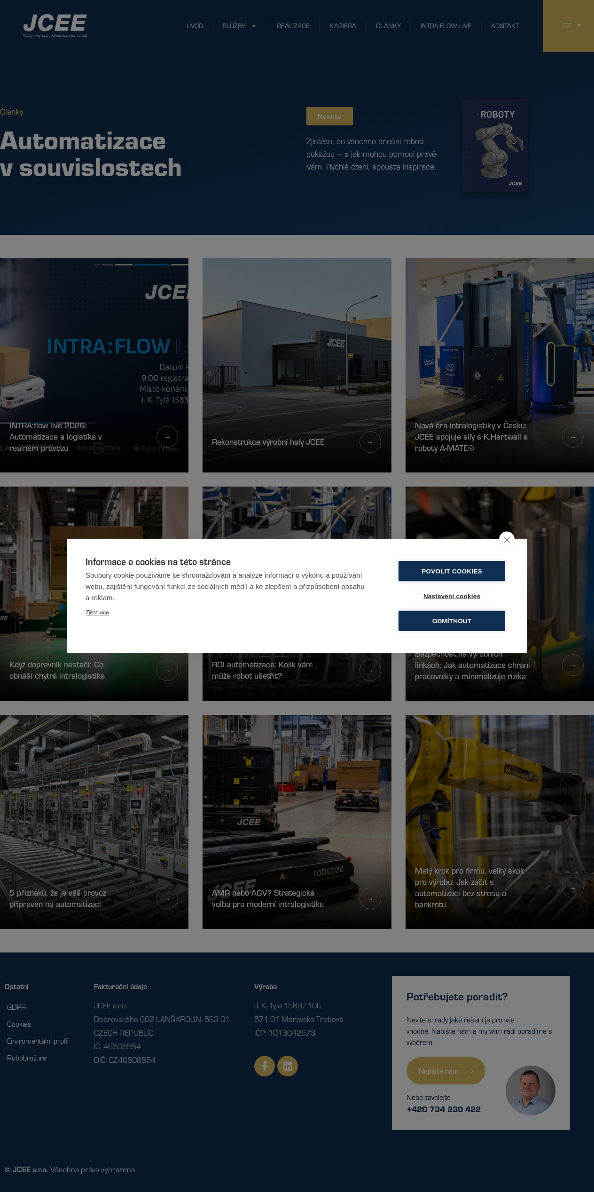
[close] (507, 540)
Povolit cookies (452, 571)
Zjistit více (97, 612)
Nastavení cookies (451, 596)
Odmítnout (452, 621)
